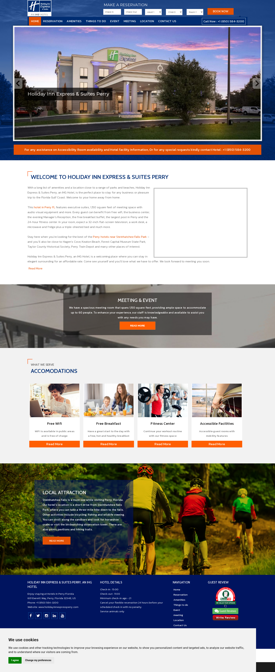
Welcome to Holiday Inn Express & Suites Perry (99, 176)
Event (114, 21)
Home (35, 21)
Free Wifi (54, 423)
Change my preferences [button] (38, 660)
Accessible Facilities (217, 423)
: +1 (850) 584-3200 (235, 149)
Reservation (52, 21)
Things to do (96, 21)
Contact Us (167, 21)
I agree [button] (15, 660)
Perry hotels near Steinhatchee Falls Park (120, 236)
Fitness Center (163, 423)
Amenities (74, 21)
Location (147, 21)
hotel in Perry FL (45, 207)
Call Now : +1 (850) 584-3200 (223, 21)
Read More (35, 268)
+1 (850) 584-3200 (47, 602)
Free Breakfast (108, 423)
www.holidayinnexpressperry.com (58, 607)
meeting (130, 21)
